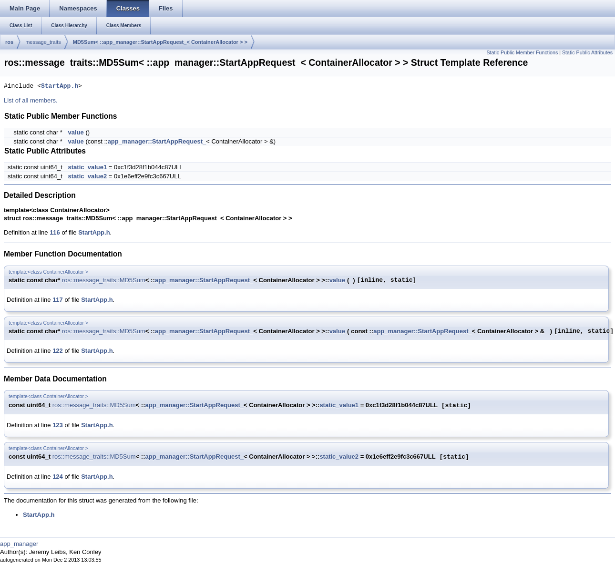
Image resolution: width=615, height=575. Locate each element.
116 (55, 232)
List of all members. (31, 100)
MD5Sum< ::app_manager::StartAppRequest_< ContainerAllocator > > (160, 42)
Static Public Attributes (587, 52)
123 (57, 425)
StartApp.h (59, 86)
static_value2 (87, 176)
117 (57, 299)
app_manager (19, 543)
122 (57, 350)
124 (57, 476)
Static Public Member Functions (522, 52)
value (76, 132)
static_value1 (87, 167)
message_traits (43, 42)
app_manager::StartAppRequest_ (157, 141)
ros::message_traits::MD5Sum (103, 280)
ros (9, 42)
